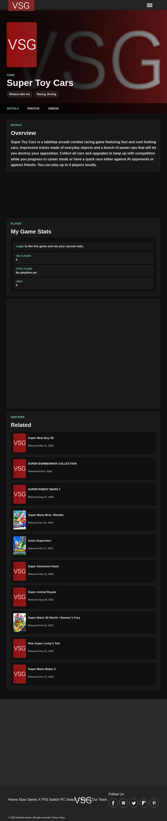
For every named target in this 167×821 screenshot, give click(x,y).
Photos (34, 108)
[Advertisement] (83, 354)
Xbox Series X (30, 799)
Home (13, 799)
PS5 (45, 799)
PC (62, 799)
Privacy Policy (58, 817)
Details (13, 108)
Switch (54, 799)
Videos (53, 108)
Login (20, 246)
